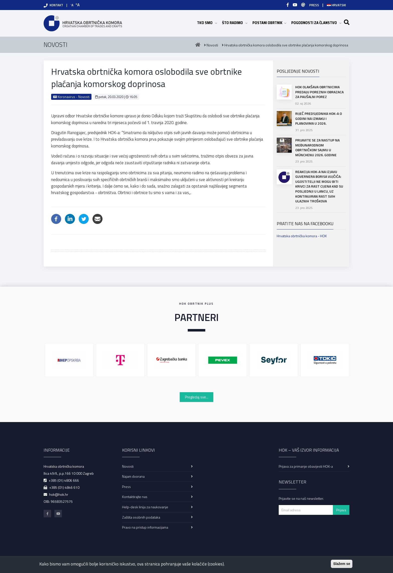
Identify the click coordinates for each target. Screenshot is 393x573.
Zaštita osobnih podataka (141, 517)
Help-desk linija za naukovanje (145, 507)
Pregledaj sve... (196, 397)
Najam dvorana (133, 476)
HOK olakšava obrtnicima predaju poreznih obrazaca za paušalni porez (319, 91)
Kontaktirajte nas (134, 496)
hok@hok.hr (58, 494)
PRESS (314, 5)
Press (126, 486)
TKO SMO (207, 23)
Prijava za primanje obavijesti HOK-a (306, 466)
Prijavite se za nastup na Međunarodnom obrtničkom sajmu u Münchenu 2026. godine (317, 147)
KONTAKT (56, 5)
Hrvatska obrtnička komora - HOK (302, 235)
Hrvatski (336, 5)
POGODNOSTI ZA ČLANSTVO (316, 23)
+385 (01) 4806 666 (64, 480)
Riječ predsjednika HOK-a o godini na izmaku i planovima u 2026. (318, 118)
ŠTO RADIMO (234, 23)
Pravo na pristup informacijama (145, 527)
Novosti (128, 466)
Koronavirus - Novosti (71, 96)
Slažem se (341, 564)
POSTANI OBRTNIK (269, 23)
